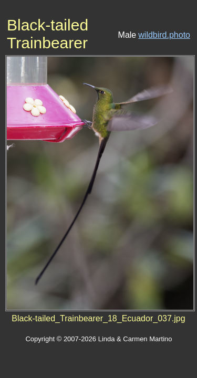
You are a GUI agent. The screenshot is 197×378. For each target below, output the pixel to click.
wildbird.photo (164, 34)
